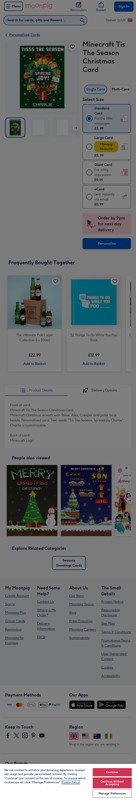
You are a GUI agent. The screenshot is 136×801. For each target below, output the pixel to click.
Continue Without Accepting (112, 783)
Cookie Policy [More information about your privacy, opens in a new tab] (70, 782)
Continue (112, 772)
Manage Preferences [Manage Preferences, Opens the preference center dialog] (112, 793)
